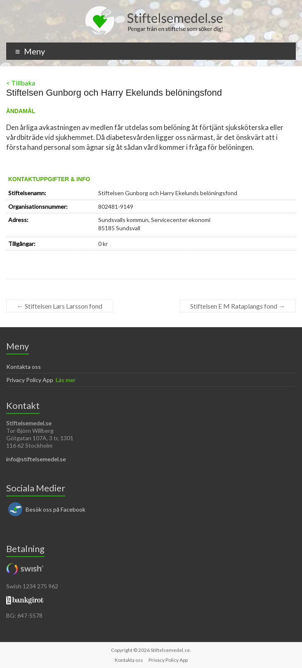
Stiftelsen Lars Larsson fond (59, 306)
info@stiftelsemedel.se (36, 459)
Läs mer (66, 379)
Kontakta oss (23, 366)
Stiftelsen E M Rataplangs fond (237, 306)
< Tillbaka (20, 83)
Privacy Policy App (29, 379)
